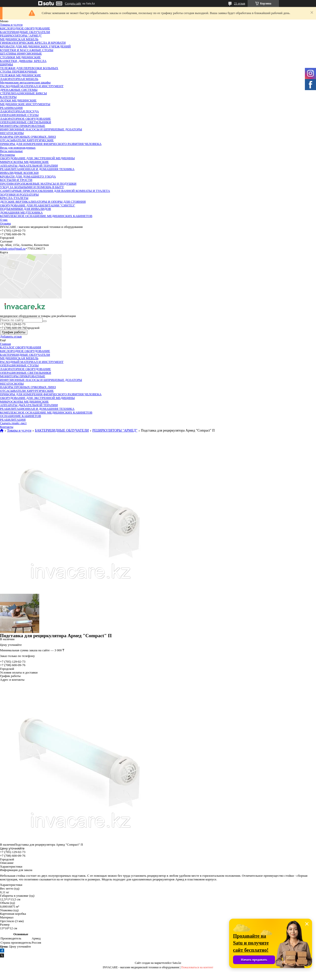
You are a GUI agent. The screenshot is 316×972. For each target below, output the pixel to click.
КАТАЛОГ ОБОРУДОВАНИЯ (20, 347)
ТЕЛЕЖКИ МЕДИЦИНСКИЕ (20, 75)
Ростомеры (7, 155)
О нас (4, 219)
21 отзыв (239, 3)
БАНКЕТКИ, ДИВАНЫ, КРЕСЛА (23, 61)
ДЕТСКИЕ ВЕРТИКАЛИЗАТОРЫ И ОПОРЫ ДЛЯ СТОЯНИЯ (43, 201)
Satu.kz (176, 963)
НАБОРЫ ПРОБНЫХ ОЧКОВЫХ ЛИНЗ (28, 137)
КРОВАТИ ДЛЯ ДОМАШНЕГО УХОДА (28, 176)
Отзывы (5, 223)
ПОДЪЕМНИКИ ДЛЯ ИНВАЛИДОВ (25, 209)
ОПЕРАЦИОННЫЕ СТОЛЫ (19, 115)
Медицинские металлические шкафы (25, 82)
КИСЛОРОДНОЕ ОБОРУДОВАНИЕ (25, 28)
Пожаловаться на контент (197, 967)
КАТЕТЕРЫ (8, 97)
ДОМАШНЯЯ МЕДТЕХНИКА (21, 212)
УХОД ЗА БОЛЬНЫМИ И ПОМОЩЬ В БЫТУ (32, 187)
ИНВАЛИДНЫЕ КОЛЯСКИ (19, 173)
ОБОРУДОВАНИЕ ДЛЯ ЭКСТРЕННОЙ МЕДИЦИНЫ (37, 158)
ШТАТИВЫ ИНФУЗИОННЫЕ (21, 53)
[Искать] (45, 321)
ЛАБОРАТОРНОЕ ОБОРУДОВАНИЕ (25, 118)
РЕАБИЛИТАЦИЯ (13, 419)
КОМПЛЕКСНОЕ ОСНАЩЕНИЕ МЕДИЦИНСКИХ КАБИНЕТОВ (46, 216)
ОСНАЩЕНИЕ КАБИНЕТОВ (20, 416)
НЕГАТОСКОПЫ (12, 133)
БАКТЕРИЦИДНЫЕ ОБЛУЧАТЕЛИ (25, 32)
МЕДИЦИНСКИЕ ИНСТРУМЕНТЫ (25, 104)
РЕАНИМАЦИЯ (11, 108)
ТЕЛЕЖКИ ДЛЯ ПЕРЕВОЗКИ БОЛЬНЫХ (29, 68)
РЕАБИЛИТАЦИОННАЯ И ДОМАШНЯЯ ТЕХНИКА (37, 169)
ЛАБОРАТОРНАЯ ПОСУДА (19, 111)
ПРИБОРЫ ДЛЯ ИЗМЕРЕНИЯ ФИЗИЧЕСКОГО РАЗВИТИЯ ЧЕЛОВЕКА (50, 144)
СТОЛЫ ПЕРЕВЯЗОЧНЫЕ (18, 71)
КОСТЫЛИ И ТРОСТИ (16, 180)
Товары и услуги (11, 24)
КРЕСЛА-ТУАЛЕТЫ (14, 198)
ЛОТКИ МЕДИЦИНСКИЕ (18, 100)
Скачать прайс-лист (13, 423)
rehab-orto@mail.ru (12, 248)
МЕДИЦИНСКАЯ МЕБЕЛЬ (19, 39)
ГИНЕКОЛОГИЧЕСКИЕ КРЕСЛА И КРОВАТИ (33, 42)
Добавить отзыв (11, 336)
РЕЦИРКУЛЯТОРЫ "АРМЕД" (21, 35)
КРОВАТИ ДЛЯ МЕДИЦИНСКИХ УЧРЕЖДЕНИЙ (35, 46)
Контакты (6, 427)
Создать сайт (73, 3)
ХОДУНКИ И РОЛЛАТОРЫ (19, 194)
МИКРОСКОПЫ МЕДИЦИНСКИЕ (24, 162)
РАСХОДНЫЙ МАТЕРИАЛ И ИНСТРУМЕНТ (31, 86)
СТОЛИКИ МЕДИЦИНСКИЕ (20, 57)
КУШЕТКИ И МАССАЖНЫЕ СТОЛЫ (26, 50)
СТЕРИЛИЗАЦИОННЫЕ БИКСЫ (23, 93)
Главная (5, 344)
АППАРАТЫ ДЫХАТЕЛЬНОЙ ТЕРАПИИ (29, 165)
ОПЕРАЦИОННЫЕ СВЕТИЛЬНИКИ (25, 122)
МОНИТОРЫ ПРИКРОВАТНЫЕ (22, 126)
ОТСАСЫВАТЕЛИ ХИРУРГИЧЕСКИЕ (27, 140)
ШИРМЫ (6, 64)
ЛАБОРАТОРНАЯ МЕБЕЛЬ (19, 79)
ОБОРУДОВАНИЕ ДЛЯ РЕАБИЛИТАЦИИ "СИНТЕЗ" (37, 205)
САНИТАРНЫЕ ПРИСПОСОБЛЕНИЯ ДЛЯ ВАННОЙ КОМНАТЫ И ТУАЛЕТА (55, 191)
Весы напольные (11, 151)
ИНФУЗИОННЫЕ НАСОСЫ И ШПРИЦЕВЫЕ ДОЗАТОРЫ (41, 129)
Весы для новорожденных (18, 147)
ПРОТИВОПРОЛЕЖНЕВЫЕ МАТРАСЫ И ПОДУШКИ (38, 183)
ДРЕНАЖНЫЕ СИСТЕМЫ (19, 90)
